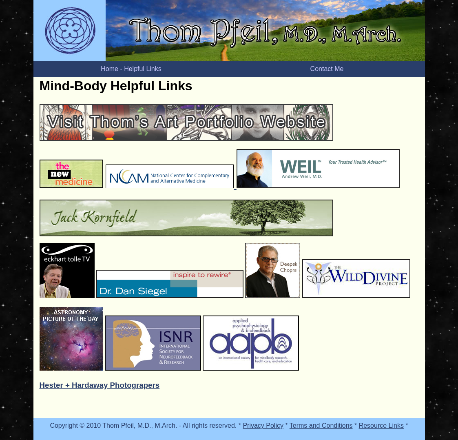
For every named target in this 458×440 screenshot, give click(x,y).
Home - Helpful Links (131, 68)
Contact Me (327, 68)
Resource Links (381, 425)
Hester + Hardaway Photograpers (100, 385)
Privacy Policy (263, 425)
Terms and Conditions (321, 425)
